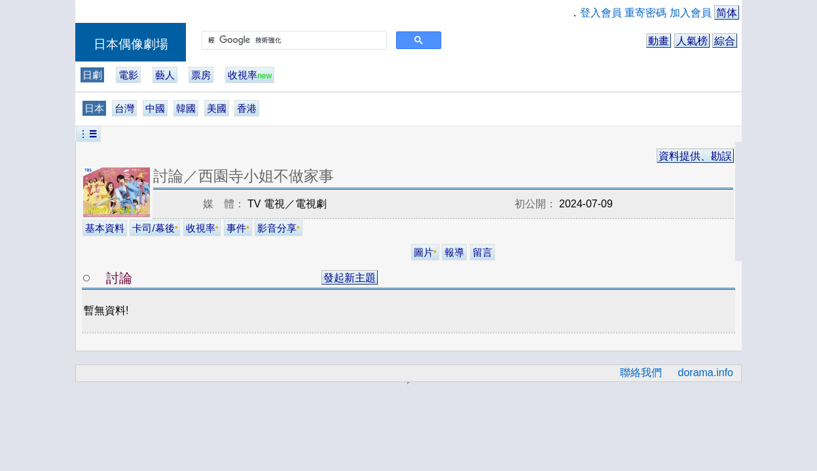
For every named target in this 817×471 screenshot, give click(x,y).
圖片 (425, 252)
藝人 (165, 74)
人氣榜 (692, 40)
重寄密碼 (645, 12)
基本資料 (104, 228)
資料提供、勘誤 (695, 156)
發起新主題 (349, 277)
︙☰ (88, 133)
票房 (201, 74)
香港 (247, 108)
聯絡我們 (641, 372)
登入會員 (601, 12)
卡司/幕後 (154, 228)
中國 (155, 108)
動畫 (658, 40)
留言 (482, 252)
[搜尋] (293, 40)
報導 (454, 252)
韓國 (186, 108)
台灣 (124, 108)
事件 (238, 228)
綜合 (724, 40)
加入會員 (691, 12)
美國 (217, 108)
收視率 (250, 74)
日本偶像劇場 (131, 44)
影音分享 (278, 228)
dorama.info (706, 372)
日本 (94, 108)
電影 (128, 74)
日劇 (92, 74)
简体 (726, 12)
